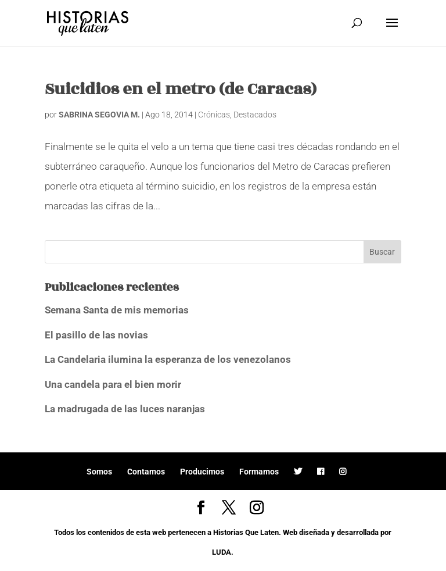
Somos (99, 471)
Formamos (259, 471)
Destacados (254, 114)
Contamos (146, 471)
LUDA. (222, 552)
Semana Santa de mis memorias (117, 310)
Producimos (202, 471)
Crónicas (214, 114)
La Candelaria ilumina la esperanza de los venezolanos (168, 359)
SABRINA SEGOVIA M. (99, 114)
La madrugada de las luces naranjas (125, 409)
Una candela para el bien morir (113, 384)
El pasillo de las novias (96, 335)
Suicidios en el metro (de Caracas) (180, 89)
